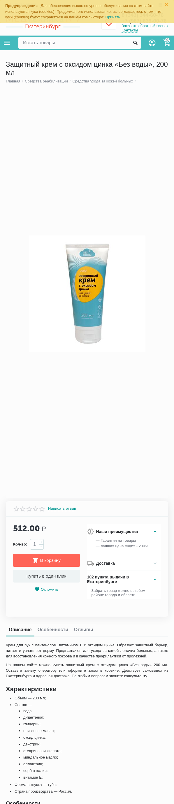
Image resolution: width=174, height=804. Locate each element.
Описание (20, 631)
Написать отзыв (62, 510)
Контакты (130, 30)
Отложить (46, 591)
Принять (113, 17)
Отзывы (83, 631)
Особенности (52, 631)
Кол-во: (20, 546)
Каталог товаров (7, 43)
